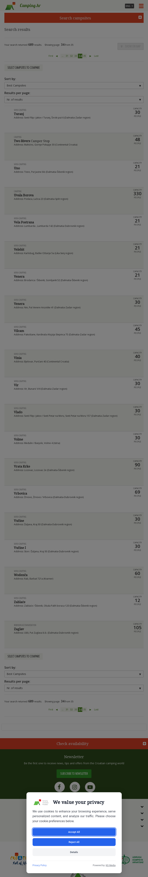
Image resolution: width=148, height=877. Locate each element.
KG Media (111, 865)
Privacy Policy (40, 865)
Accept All (53, 841)
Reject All (95, 841)
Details (74, 851)
